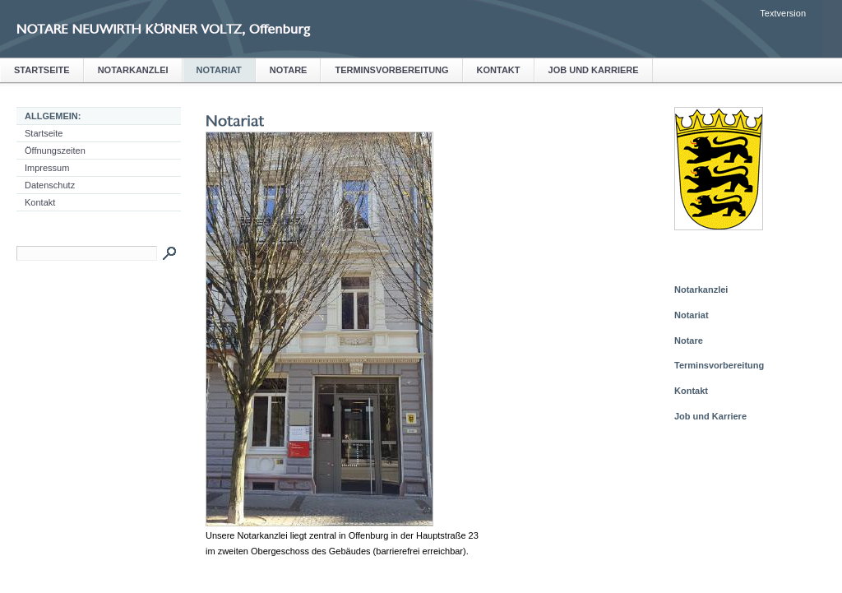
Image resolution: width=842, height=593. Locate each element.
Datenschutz (50, 185)
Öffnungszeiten (55, 150)
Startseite (42, 70)
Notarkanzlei (133, 70)
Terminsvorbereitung (391, 70)
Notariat (219, 70)
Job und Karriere (593, 70)
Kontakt (498, 70)
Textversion (783, 13)
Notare (289, 70)
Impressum (47, 168)
